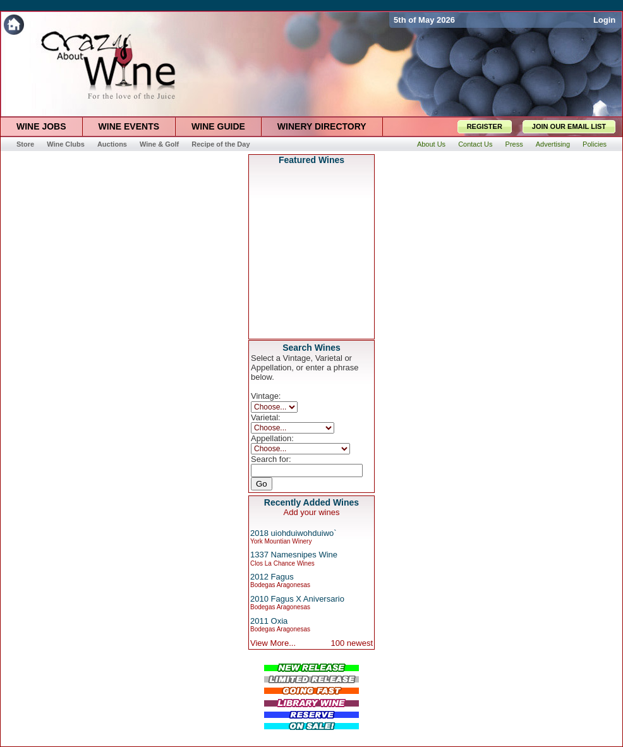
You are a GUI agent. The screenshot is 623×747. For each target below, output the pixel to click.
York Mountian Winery (281, 541)
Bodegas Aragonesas (280, 584)
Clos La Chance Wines (282, 563)
